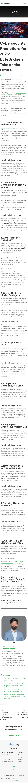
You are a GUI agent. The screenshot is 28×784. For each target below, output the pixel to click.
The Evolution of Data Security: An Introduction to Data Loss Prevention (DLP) (14, 685)
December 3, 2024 (6, 75)
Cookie (16, 780)
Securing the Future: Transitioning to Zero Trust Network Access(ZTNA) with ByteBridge (15, 696)
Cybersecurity (3, 704)
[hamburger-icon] (25, 3)
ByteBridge (14, 778)
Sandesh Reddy (18, 75)
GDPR (11, 780)
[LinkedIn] (14, 642)
